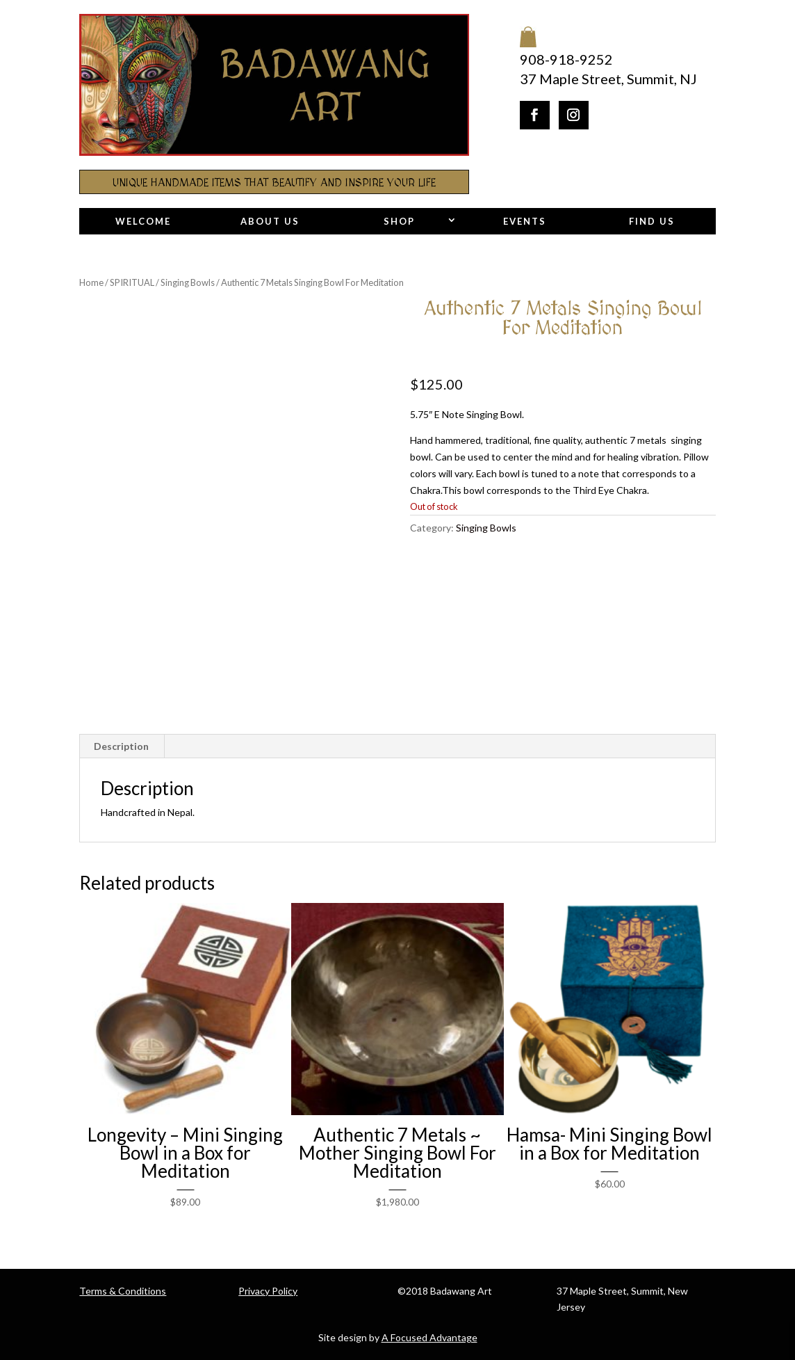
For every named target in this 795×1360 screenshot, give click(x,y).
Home (91, 282)
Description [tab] (121, 746)
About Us (270, 221)
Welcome (143, 221)
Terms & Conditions (122, 1291)
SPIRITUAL (132, 282)
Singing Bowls (188, 282)
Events (524, 221)
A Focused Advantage (429, 1337)
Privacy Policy (267, 1291)
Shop (399, 221)
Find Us (652, 221)
